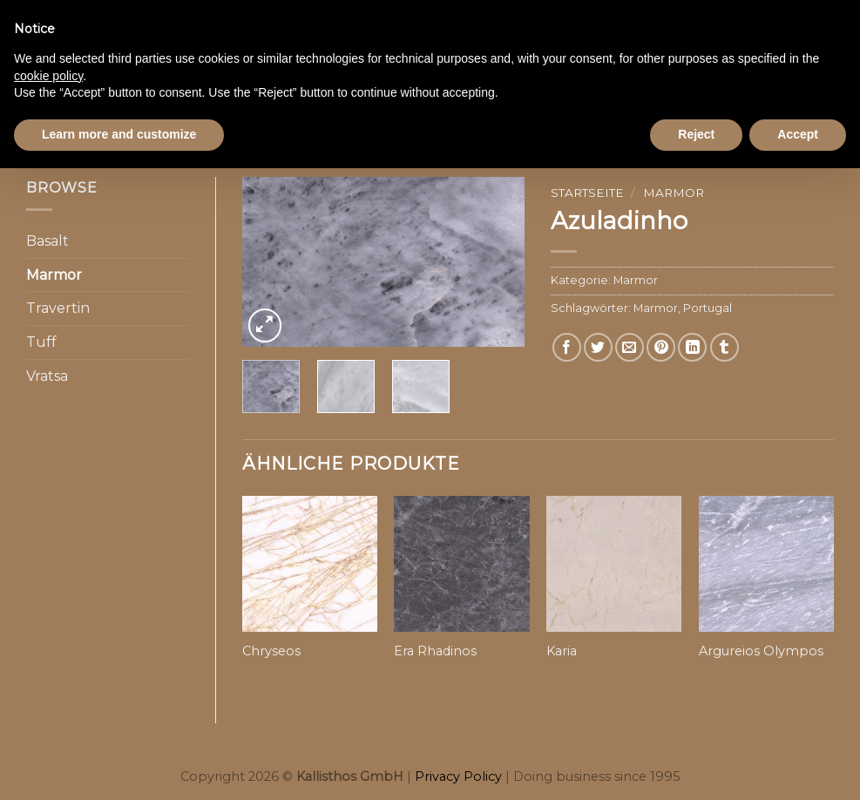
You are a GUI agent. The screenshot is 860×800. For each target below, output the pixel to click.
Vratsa (47, 376)
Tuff (41, 342)
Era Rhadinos (435, 651)
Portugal (707, 308)
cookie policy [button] (48, 76)
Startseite (587, 193)
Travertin (58, 308)
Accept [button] (797, 134)
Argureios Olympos (761, 651)
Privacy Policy (458, 776)
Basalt (47, 241)
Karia (561, 651)
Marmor (54, 275)
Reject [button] (696, 134)
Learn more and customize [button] (119, 134)
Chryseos (271, 651)
